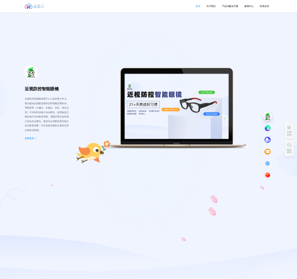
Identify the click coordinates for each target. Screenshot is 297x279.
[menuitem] (230, 6)
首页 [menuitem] (198, 6)
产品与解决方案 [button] (230, 6)
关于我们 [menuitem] (211, 6)
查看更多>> (31, 138)
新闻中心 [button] (249, 6)
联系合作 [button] (264, 6)
